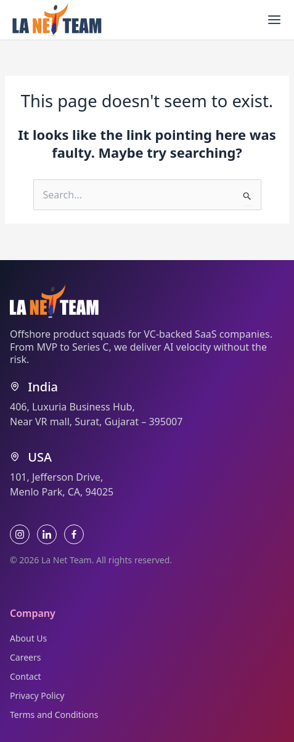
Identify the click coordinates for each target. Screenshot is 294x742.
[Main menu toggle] (274, 19)
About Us (28, 638)
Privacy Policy (37, 695)
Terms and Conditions (54, 714)
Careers (25, 657)
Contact (25, 676)
